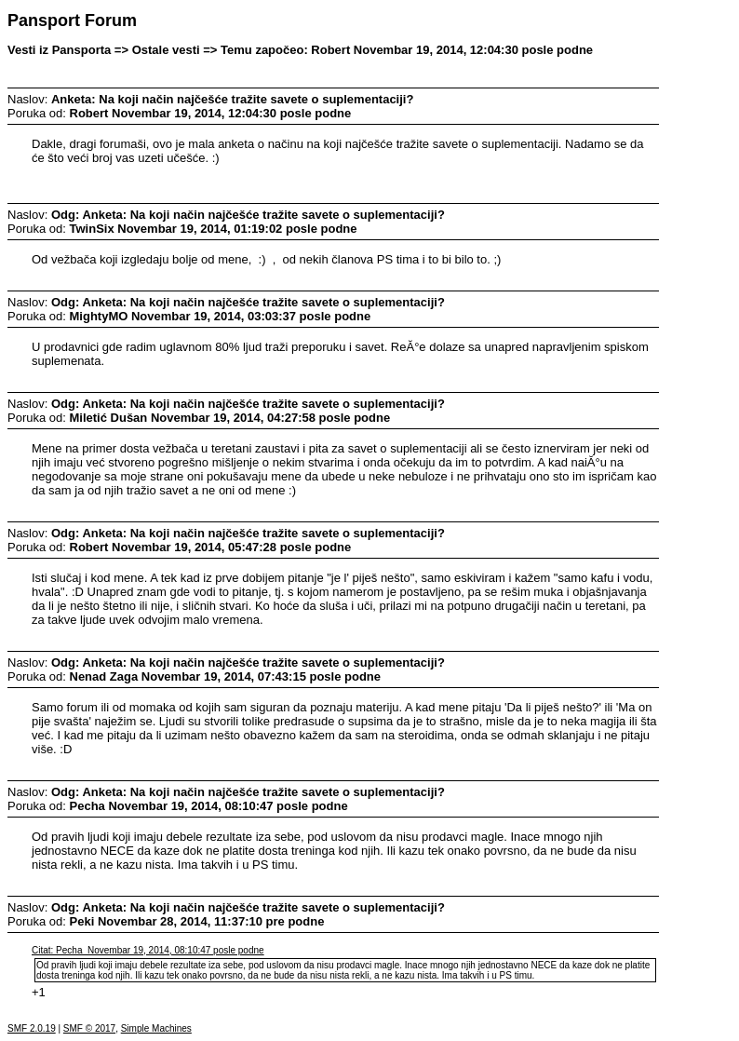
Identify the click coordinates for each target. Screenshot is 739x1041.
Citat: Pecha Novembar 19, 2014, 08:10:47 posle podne (148, 950)
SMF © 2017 (89, 1028)
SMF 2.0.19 (31, 1028)
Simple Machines (156, 1028)
